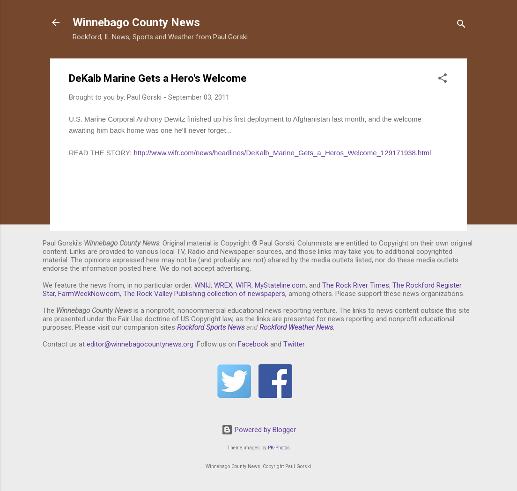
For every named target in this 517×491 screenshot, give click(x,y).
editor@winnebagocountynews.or (138, 344)
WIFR (243, 285)
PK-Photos (279, 448)
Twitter (293, 344)
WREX (223, 285)
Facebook (253, 344)
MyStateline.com (280, 285)
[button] (442, 79)
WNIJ (202, 285)
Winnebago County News (136, 22)
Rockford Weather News (296, 327)
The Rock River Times (355, 285)
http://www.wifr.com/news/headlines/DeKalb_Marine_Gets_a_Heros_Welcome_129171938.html (282, 153)
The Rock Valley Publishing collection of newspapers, (205, 293)
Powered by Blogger (259, 430)
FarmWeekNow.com (89, 293)
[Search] (461, 25)
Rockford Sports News (210, 327)
